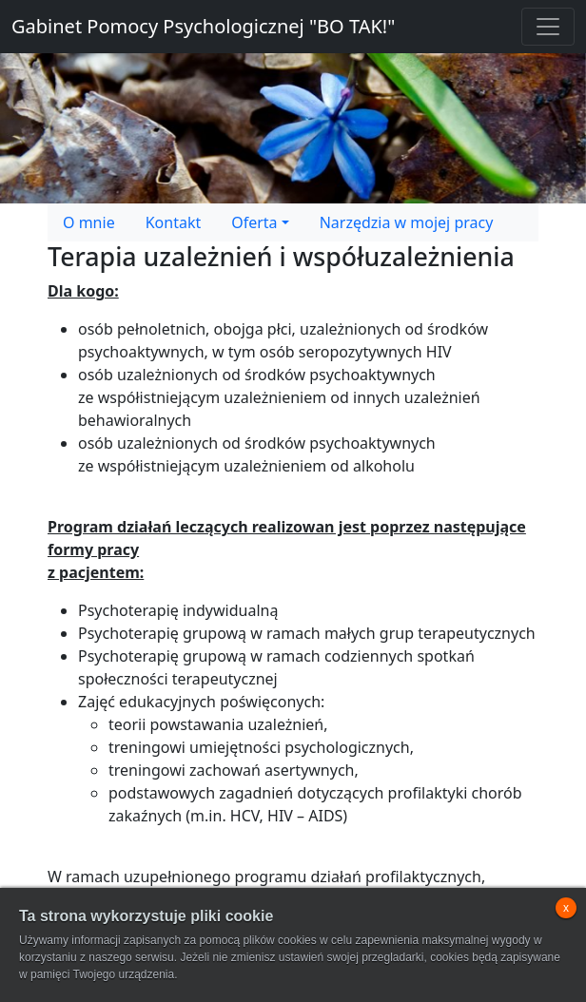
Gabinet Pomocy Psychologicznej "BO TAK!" (203, 26)
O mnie (89, 222)
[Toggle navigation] (548, 27)
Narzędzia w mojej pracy (407, 222)
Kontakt (174, 222)
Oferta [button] (254, 222)
